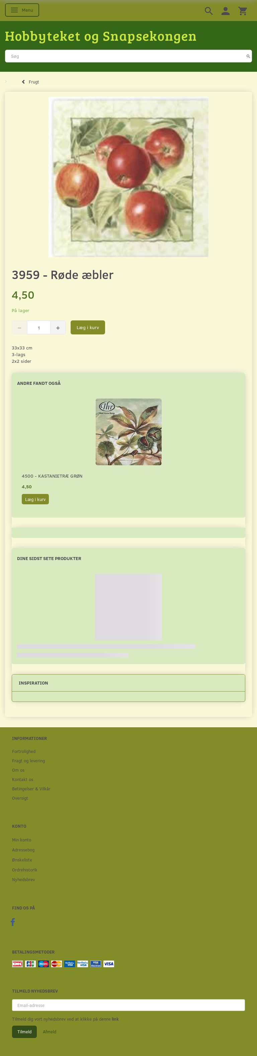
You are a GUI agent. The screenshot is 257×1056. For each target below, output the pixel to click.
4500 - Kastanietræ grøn (52, 476)
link (115, 1019)
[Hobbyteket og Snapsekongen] (101, 35)
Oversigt (20, 798)
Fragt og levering (28, 760)
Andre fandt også (39, 383)
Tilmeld (24, 1032)
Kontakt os (22, 779)
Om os (18, 770)
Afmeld (49, 1032)
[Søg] (248, 56)
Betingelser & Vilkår (31, 788)
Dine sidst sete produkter (49, 558)
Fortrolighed (23, 751)
